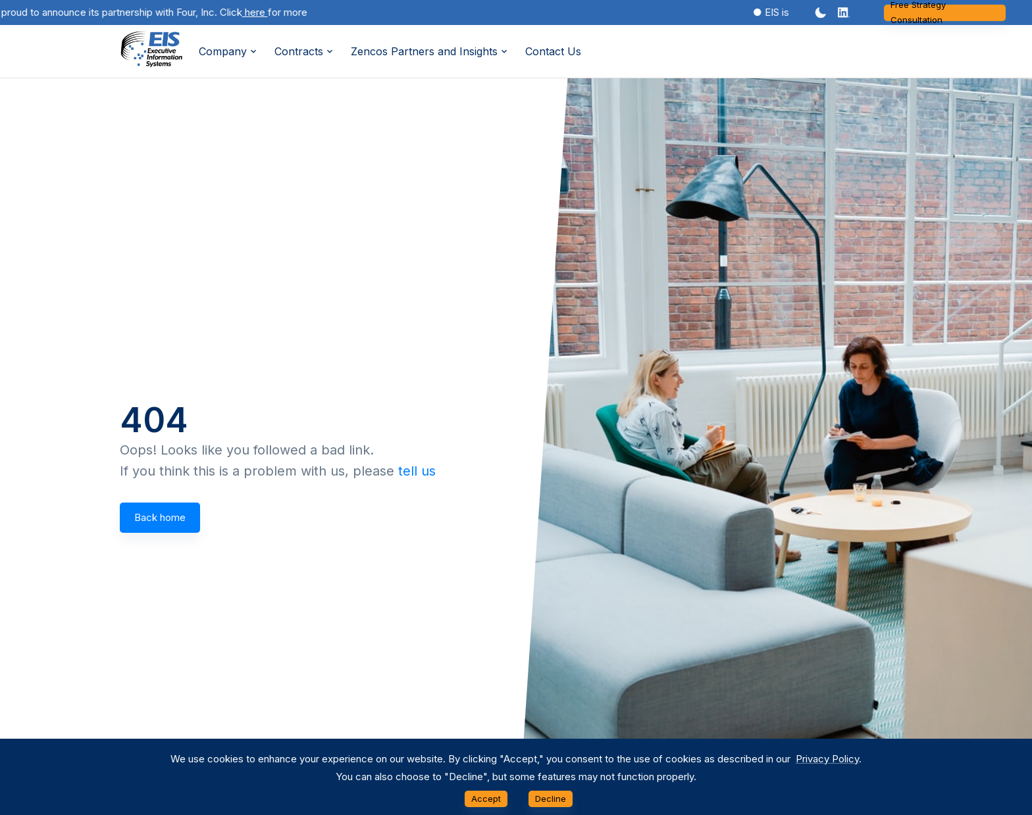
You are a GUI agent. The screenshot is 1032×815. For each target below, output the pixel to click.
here (262, 12)
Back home (160, 518)
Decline (551, 799)
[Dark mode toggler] (821, 12)
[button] (843, 12)
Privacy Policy (827, 759)
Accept (486, 799)
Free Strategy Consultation (945, 13)
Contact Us (553, 51)
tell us (417, 471)
